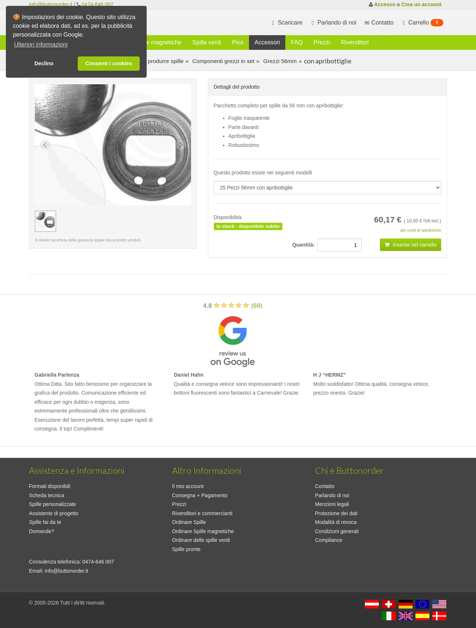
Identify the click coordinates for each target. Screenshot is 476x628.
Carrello (422, 22)
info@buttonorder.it (51, 4)
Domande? (41, 531)
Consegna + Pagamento (199, 495)
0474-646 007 (97, 4)
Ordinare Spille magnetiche (203, 531)
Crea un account (421, 4)
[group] (45, 221)
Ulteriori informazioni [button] (40, 44)
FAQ (297, 42)
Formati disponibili (49, 486)
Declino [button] (44, 63)
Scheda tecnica (46, 495)
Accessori (267, 42)
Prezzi (322, 42)
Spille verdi (207, 42)
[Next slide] (181, 145)
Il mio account (188, 486)
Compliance (328, 540)
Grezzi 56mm (279, 61)
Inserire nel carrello (410, 245)
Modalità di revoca (336, 522)
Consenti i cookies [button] (108, 63)
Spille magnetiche (158, 42)
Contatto (324, 486)
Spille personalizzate (52, 504)
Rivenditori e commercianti (202, 513)
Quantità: (305, 245)
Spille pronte (186, 549)
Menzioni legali (332, 504)
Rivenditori (355, 42)
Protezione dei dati (336, 513)
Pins (238, 42)
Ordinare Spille (189, 522)
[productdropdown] (328, 187)
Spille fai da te (45, 522)
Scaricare (286, 22)
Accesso (384, 4)
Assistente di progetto (53, 513)
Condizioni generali (337, 531)
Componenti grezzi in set (223, 61)
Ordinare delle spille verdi (201, 540)
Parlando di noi (333, 22)
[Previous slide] (45, 145)
